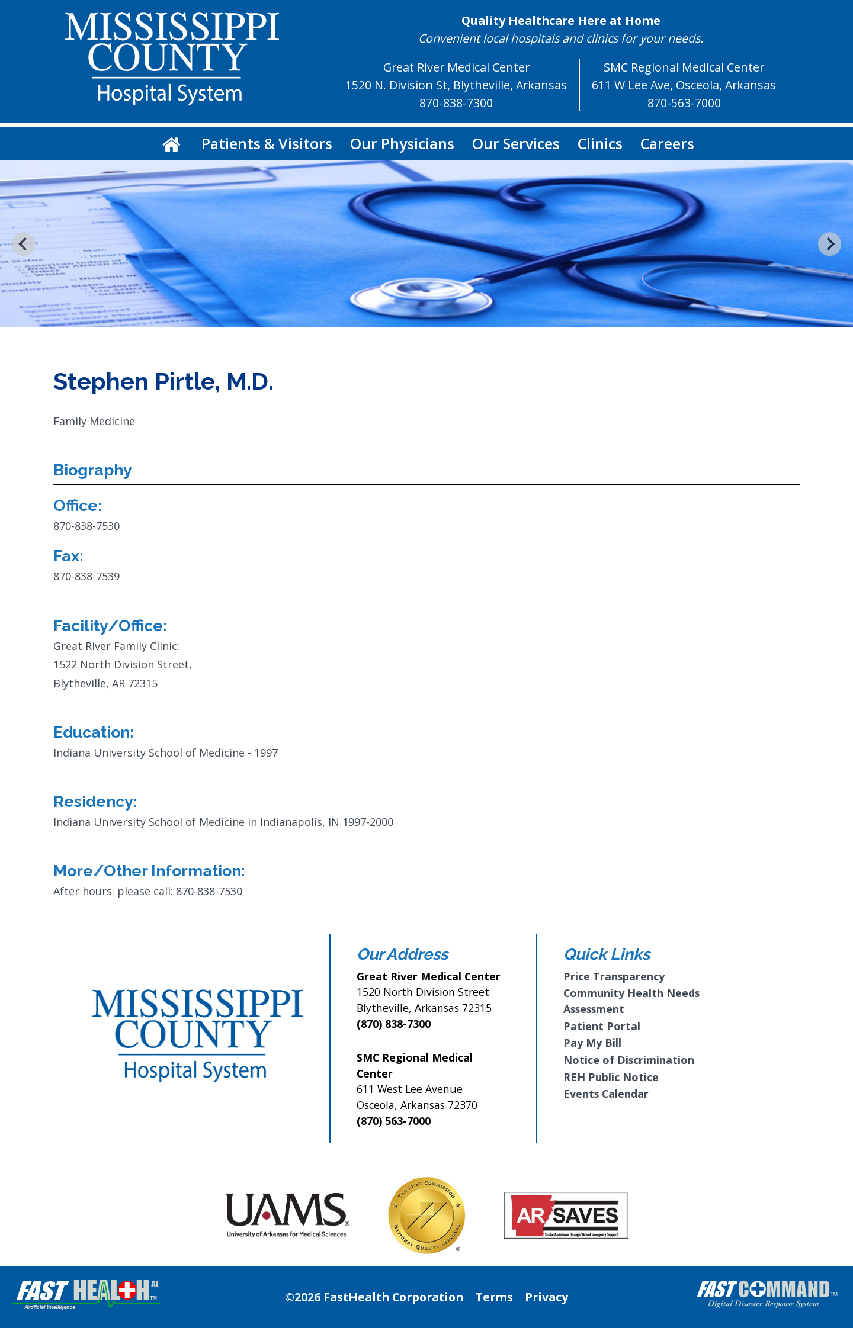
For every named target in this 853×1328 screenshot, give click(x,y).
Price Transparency (614, 976)
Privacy (546, 1297)
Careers (667, 143)
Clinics (600, 143)
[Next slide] (829, 243)
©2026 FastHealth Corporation (374, 1297)
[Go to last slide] (23, 243)
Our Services (516, 143)
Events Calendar (606, 1093)
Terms (494, 1297)
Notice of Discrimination (628, 1060)
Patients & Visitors (266, 143)
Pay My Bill (592, 1043)
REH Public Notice (611, 1077)
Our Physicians (402, 143)
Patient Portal (601, 1026)
